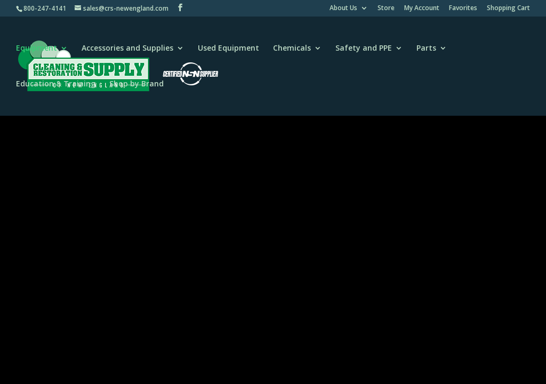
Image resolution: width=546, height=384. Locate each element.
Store (386, 8)
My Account (421, 8)
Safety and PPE (363, 48)
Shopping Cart (508, 8)
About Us (343, 8)
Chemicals (292, 48)
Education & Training (55, 84)
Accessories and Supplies (127, 48)
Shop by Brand (136, 84)
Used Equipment (228, 48)
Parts (426, 48)
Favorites (463, 8)
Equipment (36, 48)
